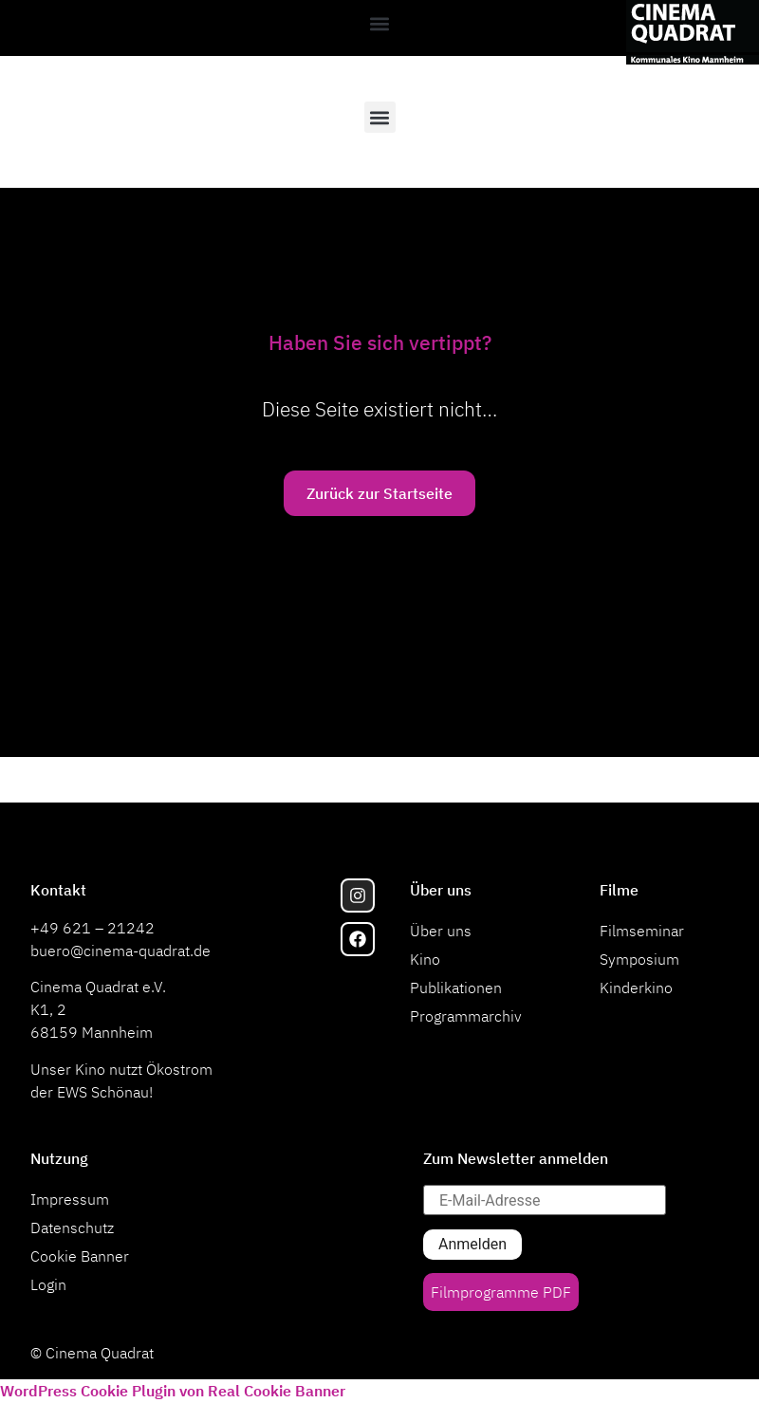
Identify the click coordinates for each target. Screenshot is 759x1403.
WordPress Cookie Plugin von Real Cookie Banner (172, 1390)
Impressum (69, 1199)
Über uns (441, 930)
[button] (380, 23)
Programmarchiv (466, 1015)
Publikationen (456, 987)
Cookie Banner (79, 1255)
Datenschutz (72, 1227)
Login (48, 1284)
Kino (425, 959)
